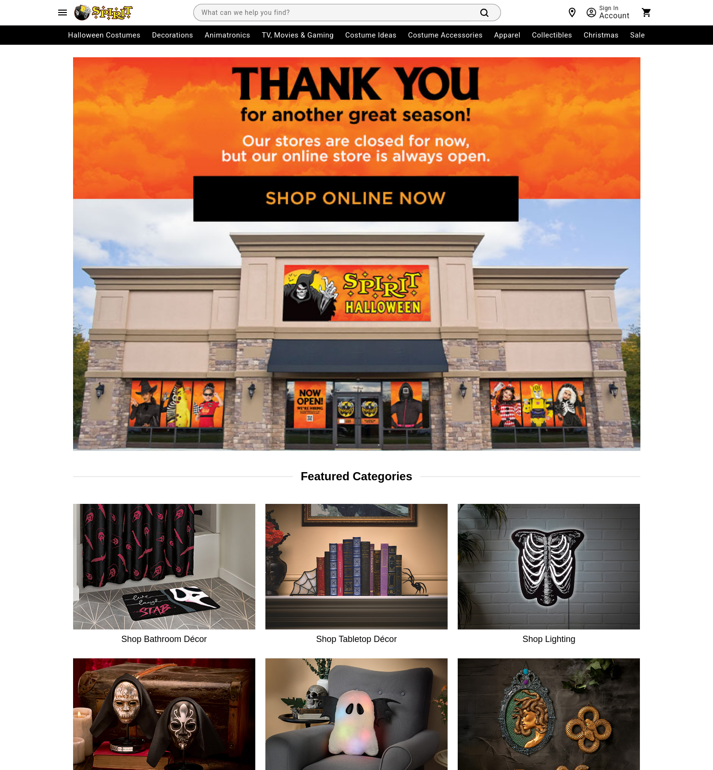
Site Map (294, 532)
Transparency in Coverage (425, 636)
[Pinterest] (616, 566)
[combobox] (331, 12)
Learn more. (588, 631)
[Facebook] (501, 566)
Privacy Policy (339, 701)
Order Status (90, 532)
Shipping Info (92, 610)
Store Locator (196, 506)
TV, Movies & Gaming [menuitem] (298, 35)
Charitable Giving (307, 558)
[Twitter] (547, 566)
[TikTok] (570, 566)
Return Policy (91, 558)
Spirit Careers (196, 584)
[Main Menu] (62, 12)
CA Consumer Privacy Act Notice (433, 506)
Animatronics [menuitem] (227, 35)
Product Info (90, 636)
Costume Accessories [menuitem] (445, 35)
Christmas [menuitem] (601, 35)
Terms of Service (288, 701)
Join (625, 510)
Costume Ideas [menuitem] (371, 35)
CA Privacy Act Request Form (323, 610)
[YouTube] (593, 566)
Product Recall (303, 584)
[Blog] (639, 566)
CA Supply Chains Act (417, 532)
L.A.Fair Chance (409, 584)
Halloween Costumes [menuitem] (104, 35)
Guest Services (303, 506)
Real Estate (193, 610)
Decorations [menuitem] (172, 35)
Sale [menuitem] (637, 35)
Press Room (194, 558)
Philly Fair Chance (412, 558)
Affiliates (189, 636)
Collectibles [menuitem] (552, 35)
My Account (89, 506)
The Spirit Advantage (207, 532)
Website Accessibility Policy (426, 610)
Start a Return (92, 584)
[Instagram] (524, 566)
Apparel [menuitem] (507, 35)
